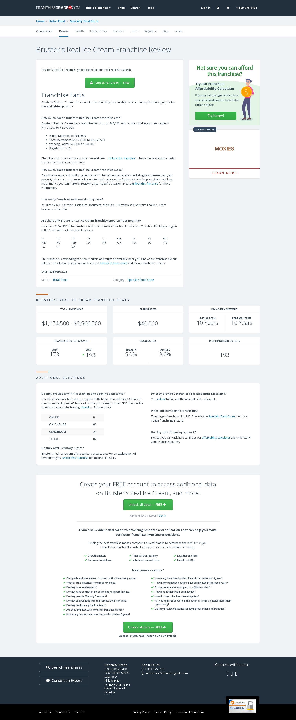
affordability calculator (216, 437)
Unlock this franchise (122, 158)
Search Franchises (64, 667)
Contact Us (63, 712)
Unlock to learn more (113, 263)
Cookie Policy (162, 712)
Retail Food (57, 21)
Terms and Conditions (190, 712)
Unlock (85, 407)
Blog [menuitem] (151, 8)
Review (63, 31)
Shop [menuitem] (121, 8)
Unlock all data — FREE (147, 504)
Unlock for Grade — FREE (109, 82)
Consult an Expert (64, 680)
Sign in (162, 515)
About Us (45, 712)
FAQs (165, 31)
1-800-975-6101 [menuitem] (246, 8)
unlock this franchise (145, 183)
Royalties (150, 31)
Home (40, 21)
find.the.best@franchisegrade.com (166, 673)
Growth (79, 31)
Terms (134, 31)
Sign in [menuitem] (206, 8)
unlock (161, 399)
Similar (179, 31)
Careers (79, 712)
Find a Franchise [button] (99, 8)
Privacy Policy (141, 712)
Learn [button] (136, 8)
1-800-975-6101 (155, 669)
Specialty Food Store (84, 21)
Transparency (98, 31)
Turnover (118, 31)
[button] (218, 8)
